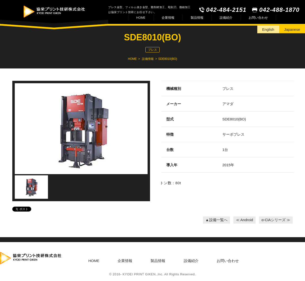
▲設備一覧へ (216, 220)
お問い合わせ (258, 17)
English (268, 29)
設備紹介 (226, 17)
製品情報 (197, 17)
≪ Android (244, 220)
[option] (81, 129)
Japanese (292, 29)
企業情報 (168, 17)
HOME (140, 17)
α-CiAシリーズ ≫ (275, 220)
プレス (152, 49)
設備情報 (148, 59)
